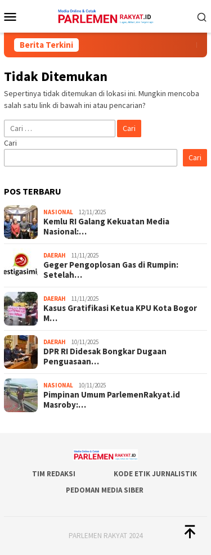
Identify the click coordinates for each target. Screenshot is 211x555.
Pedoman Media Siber (104, 490)
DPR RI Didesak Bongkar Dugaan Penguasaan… (105, 356)
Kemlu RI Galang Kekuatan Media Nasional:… (106, 226)
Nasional (58, 212)
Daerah (54, 255)
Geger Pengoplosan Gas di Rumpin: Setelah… (110, 270)
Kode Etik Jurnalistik (155, 474)
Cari (10, 143)
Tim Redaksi (53, 474)
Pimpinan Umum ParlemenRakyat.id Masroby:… (111, 400)
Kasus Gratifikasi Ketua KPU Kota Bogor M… (120, 313)
